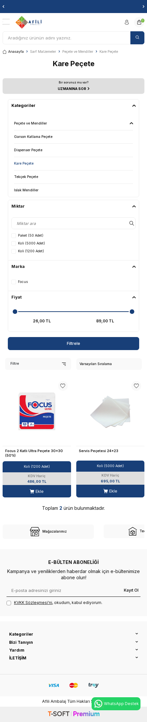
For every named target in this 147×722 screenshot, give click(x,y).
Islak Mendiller (26, 190)
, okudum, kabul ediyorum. (54, 602)
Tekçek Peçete (26, 177)
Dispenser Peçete (28, 150)
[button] (3, 6)
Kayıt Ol (131, 590)
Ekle (37, 491)
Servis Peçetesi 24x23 (98, 451)
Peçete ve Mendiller (77, 52)
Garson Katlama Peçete (33, 137)
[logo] (28, 22)
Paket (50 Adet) (27, 235)
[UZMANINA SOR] (73, 86)
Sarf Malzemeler (43, 52)
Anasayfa (13, 52)
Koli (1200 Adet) (27, 251)
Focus (19, 282)
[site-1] (48, 531)
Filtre (38, 363)
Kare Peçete (24, 163)
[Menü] (6, 22)
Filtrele (73, 343)
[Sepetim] (139, 22)
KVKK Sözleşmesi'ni (33, 602)
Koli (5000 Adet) (28, 243)
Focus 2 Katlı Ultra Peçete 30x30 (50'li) (34, 453)
